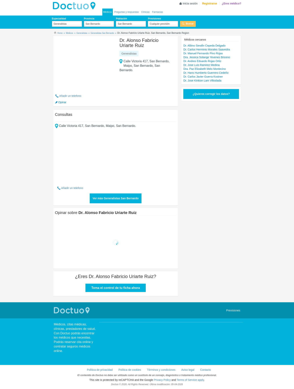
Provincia (89, 18)
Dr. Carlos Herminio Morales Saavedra (206, 49)
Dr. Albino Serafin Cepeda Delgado (204, 45)
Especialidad (59, 18)
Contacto (205, 369)
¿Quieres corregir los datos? (211, 93)
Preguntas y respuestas (126, 12)
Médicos (107, 12)
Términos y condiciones (161, 369)
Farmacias (157, 12)
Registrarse (209, 3)
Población (121, 18)
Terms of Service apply (190, 379)
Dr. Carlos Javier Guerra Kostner (203, 76)
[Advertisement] (85, 62)
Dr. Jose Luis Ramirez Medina (201, 65)
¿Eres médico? (231, 3)
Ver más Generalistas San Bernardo (116, 198)
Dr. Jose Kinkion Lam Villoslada (202, 80)
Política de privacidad (100, 369)
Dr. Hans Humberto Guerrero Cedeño (205, 72)
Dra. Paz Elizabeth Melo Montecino (204, 68)
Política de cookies (129, 369)
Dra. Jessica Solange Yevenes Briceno (206, 57)
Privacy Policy (162, 379)
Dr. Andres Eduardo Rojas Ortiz (202, 61)
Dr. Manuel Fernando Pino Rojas (203, 53)
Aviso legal (187, 369)
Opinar (62, 102)
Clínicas (145, 12)
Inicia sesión (190, 3)
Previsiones (154, 18)
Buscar (190, 23)
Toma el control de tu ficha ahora (115, 287)
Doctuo (75, 6)
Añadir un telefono (70, 95)
